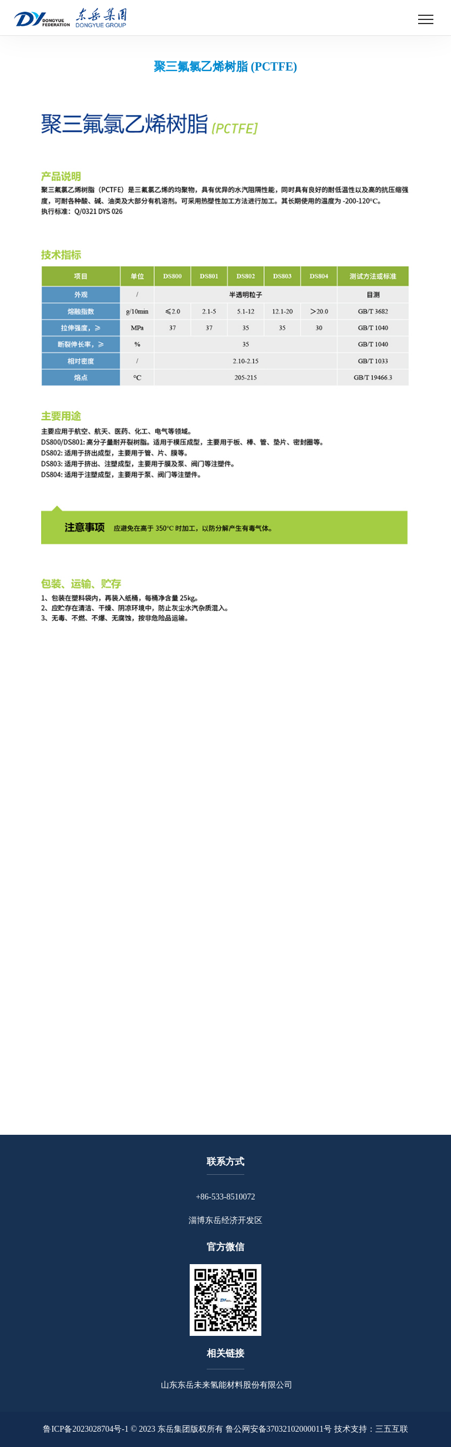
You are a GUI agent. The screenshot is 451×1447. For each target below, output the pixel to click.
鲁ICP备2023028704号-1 (85, 1429)
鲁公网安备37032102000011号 (279, 1429)
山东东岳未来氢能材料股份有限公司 (225, 1385)
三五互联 (391, 1429)
